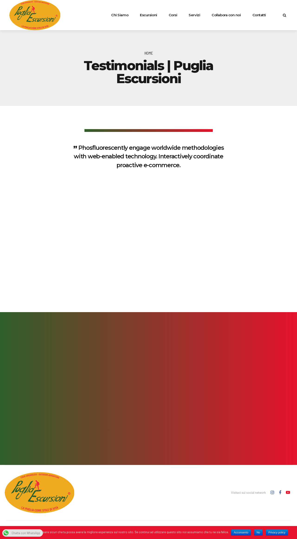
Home (148, 53)
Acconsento (241, 532)
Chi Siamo (119, 15)
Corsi (173, 15)
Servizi (194, 15)
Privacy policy (276, 532)
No (258, 532)
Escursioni (148, 15)
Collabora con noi (226, 15)
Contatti (259, 15)
